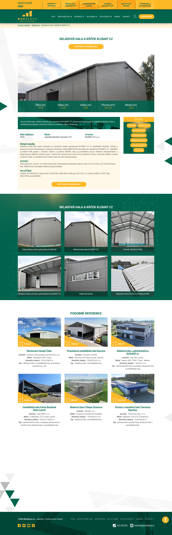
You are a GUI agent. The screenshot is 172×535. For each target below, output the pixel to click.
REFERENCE (79, 17)
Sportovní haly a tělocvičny (126, 5)
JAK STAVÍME (91, 17)
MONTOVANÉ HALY (65, 17)
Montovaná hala (139, 130)
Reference (36, 25)
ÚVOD (53, 17)
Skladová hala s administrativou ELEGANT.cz (133, 352)
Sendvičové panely (138, 135)
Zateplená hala (144, 126)
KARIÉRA (117, 17)
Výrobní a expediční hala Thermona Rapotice (132, 408)
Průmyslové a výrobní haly (51, 5)
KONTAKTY (126, 17)
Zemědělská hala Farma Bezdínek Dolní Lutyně (39, 408)
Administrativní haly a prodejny (89, 5)
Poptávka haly (146, 17)
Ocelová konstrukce (139, 145)
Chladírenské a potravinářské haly (145, 5)
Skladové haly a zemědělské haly (70, 5)
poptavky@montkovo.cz (144, 525)
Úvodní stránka (24, 25)
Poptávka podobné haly (86, 46)
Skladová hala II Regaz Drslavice (86, 407)
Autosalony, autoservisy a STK (107, 5)
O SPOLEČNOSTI (105, 17)
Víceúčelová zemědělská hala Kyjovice (86, 351)
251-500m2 (139, 150)
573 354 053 (120, 525)
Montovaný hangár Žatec (39, 351)
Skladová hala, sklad (138, 140)
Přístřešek (131, 126)
